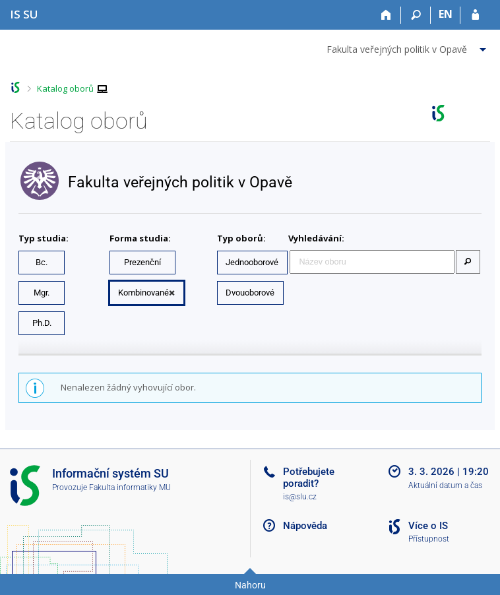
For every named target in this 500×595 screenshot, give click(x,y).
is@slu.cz (300, 496)
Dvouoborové (250, 293)
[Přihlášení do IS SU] (475, 15)
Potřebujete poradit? (308, 477)
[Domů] (386, 15)
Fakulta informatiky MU (130, 487)
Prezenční (142, 262)
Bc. (41, 262)
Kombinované (143, 293)
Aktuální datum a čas (445, 485)
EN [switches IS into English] (446, 14)
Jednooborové (252, 262)
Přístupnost (428, 539)
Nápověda (305, 526)
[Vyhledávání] (416, 15)
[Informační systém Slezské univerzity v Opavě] (24, 14)
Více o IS (428, 526)
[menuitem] (408, 46)
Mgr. (41, 293)
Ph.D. (41, 323)
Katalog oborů (65, 88)
